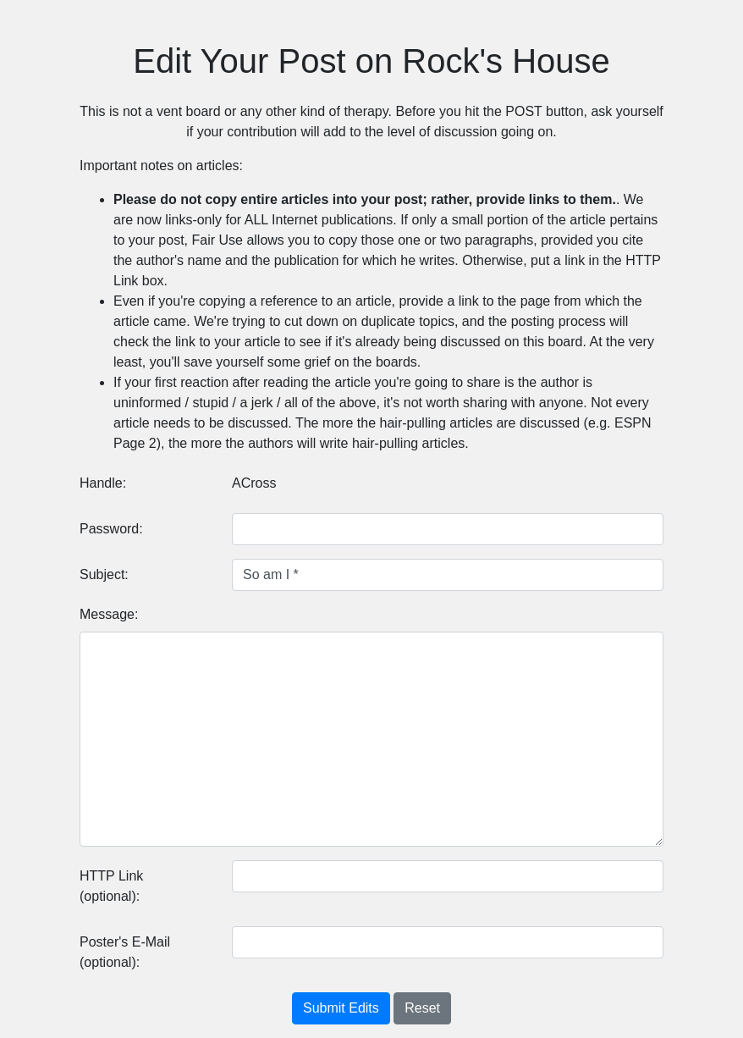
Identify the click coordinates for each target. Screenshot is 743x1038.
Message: (109, 614)
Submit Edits (341, 1008)
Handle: (103, 483)
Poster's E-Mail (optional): (125, 952)
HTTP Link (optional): (111, 886)
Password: (111, 529)
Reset (422, 1008)
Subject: (104, 574)
